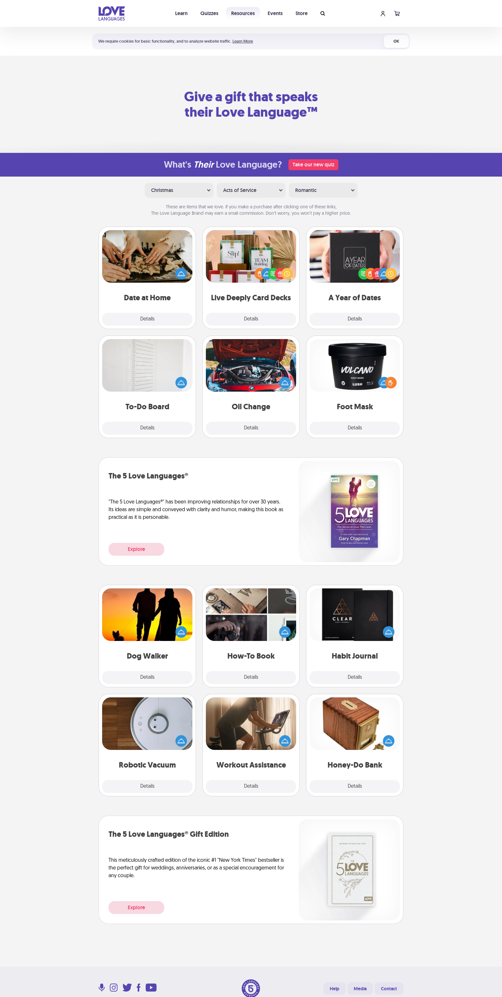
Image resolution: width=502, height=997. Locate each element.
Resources (243, 13)
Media (360, 989)
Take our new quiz (313, 164)
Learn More (242, 41)
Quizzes (209, 13)
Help (334, 989)
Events (275, 13)
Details (147, 319)
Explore (136, 549)
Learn (181, 13)
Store (302, 13)
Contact (389, 989)
